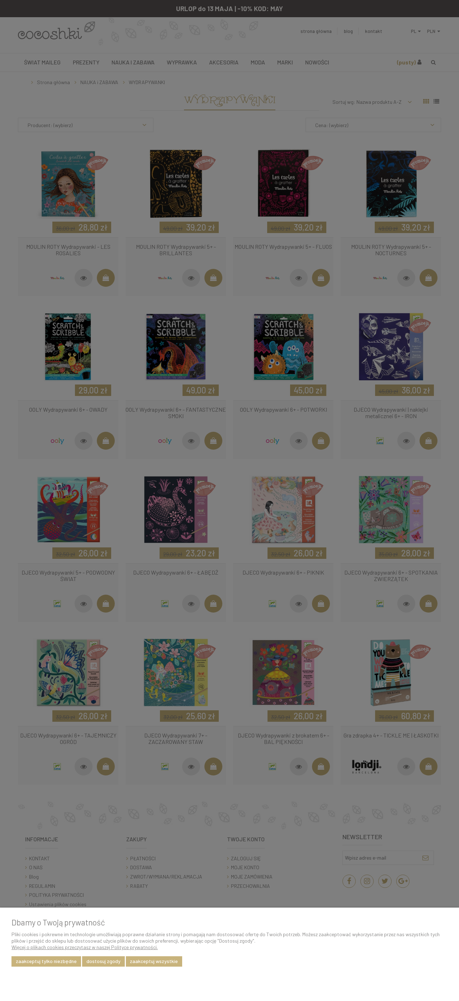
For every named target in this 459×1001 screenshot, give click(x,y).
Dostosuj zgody (103, 961)
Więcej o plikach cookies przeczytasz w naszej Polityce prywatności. (84, 947)
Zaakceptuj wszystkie (154, 961)
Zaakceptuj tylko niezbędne (46, 961)
